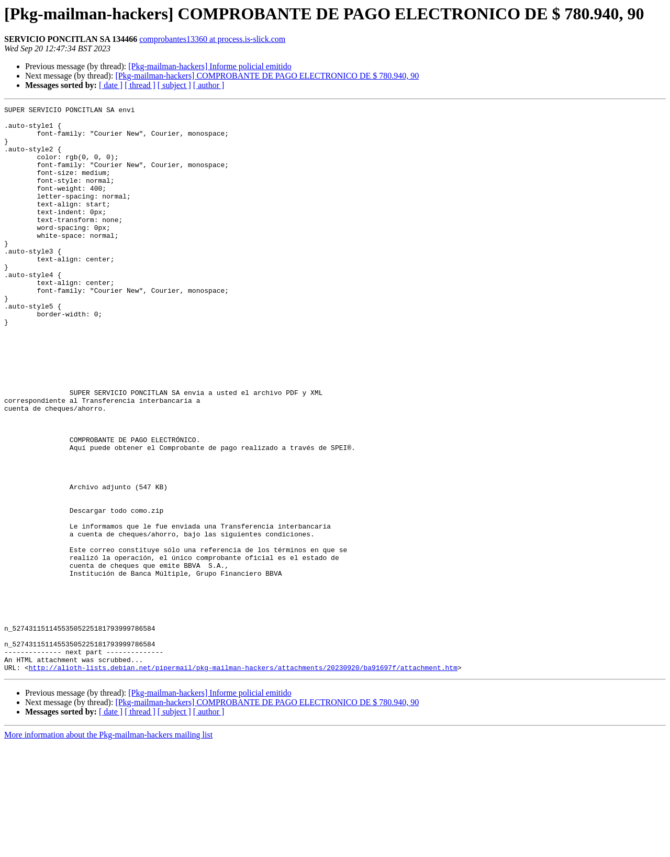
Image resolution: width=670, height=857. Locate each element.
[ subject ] (174, 85)
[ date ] (110, 85)
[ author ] (209, 85)
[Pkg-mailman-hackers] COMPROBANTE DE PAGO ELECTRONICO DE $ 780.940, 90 (267, 75)
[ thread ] (140, 85)
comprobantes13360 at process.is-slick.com (212, 39)
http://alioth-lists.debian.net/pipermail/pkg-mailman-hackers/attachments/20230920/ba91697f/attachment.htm (243, 780)
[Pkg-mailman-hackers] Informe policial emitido (209, 66)
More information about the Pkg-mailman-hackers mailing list (108, 847)
